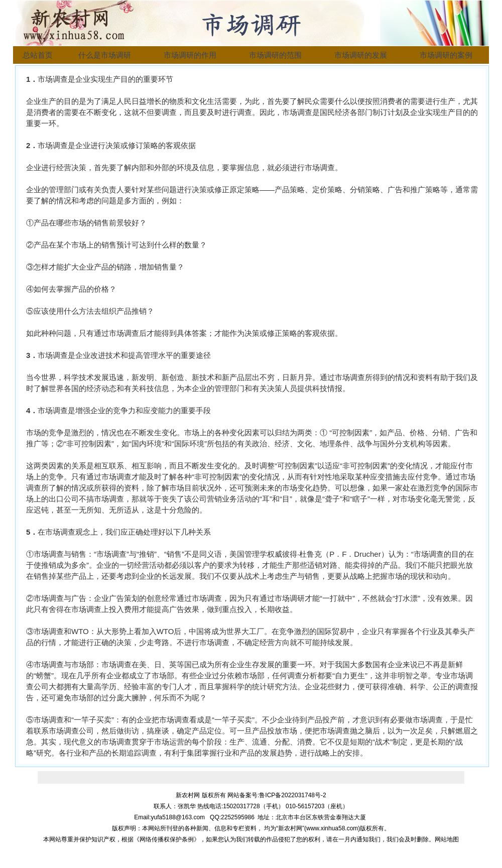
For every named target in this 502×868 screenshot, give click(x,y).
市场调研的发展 (360, 55)
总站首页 (38, 55)
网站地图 (447, 839)
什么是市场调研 (104, 55)
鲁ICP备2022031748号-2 (292, 795)
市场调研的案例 (446, 55)
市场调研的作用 (190, 55)
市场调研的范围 (275, 55)
